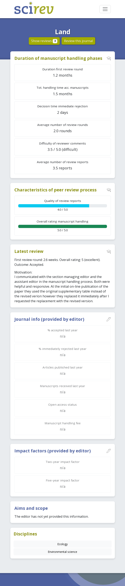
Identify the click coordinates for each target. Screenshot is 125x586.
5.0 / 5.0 (63, 225)
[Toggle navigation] (105, 9)
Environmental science (62, 552)
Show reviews (44, 41)
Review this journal (78, 41)
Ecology (62, 544)
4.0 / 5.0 (63, 205)
